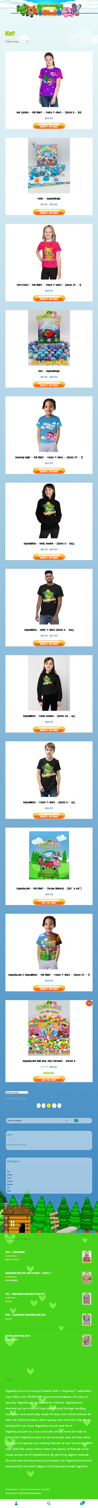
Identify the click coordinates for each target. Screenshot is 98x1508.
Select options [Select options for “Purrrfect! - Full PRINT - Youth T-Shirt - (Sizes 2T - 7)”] (49, 299)
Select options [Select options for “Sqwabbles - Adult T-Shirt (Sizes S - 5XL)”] (49, 644)
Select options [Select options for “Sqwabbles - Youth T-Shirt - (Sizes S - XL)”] (49, 816)
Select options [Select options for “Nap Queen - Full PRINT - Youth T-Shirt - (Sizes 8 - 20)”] (49, 126)
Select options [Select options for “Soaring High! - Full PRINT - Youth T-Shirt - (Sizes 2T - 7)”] (49, 471)
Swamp (10, 1184)
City (8, 1187)
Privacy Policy (11, 1493)
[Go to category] (76, 1120)
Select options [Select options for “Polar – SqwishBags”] (49, 212)
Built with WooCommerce (30, 1493)
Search (49, 1503)
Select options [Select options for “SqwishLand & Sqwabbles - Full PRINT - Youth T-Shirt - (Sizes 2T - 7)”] (49, 988)
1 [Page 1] (43, 1105)
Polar (9, 1191)
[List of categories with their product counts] (37, 1120)
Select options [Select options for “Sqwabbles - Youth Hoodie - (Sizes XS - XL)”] (49, 730)
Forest (9, 1181)
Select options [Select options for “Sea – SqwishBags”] (49, 385)
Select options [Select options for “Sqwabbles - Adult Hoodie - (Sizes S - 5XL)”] (49, 557)
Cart (75, 1502)
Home (10, 19)
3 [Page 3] (54, 1105)
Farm (9, 1178)
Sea (8, 1171)
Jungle (9, 1174)
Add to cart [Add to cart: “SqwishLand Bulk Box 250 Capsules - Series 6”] (49, 1079)
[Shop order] (16, 41)
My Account (16, 1503)
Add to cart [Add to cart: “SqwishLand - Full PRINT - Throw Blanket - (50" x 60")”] (49, 902)
